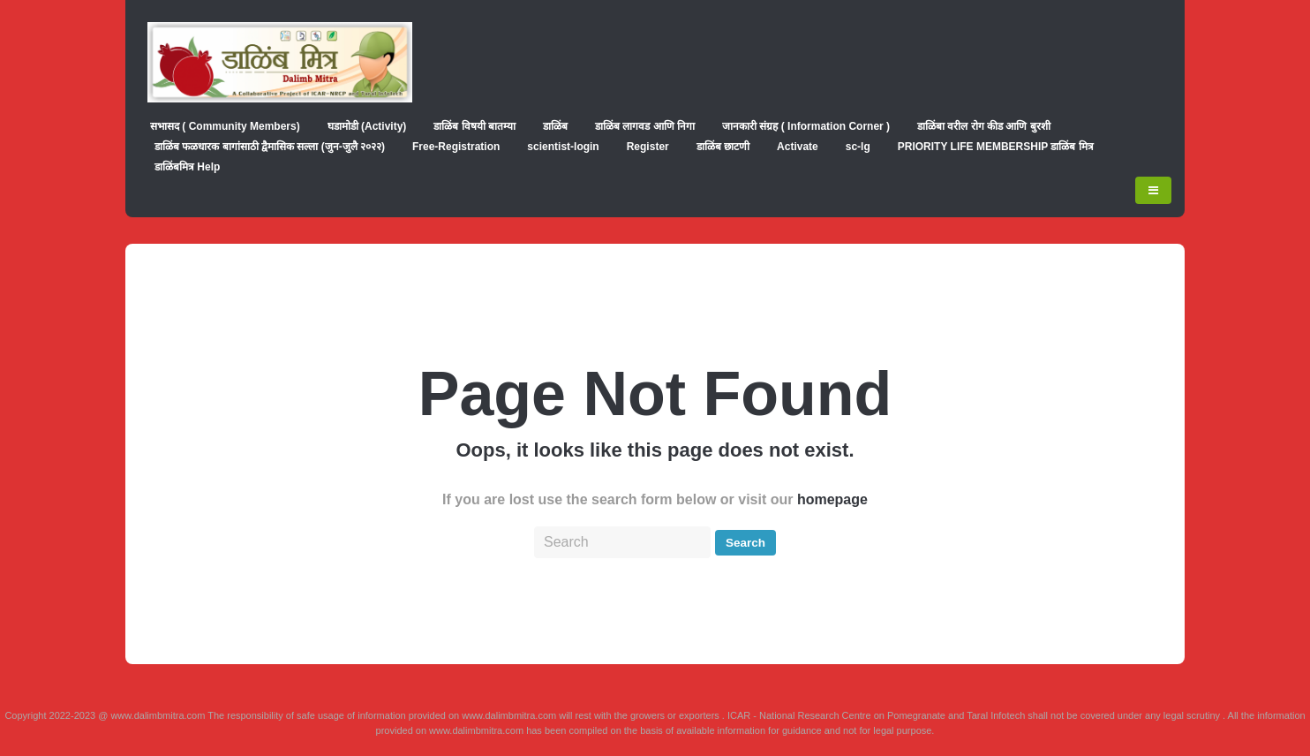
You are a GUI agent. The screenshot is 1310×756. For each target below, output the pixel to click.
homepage (832, 499)
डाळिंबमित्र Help (187, 167)
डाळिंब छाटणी (722, 146)
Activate (797, 146)
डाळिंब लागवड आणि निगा (645, 126)
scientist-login (563, 146)
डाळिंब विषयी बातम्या (474, 126)
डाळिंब (555, 126)
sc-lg (858, 146)
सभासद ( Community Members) (225, 126)
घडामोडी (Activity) (367, 126)
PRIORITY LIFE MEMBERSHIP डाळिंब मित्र (996, 146)
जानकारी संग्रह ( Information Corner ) (806, 126)
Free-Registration (456, 146)
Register (648, 146)
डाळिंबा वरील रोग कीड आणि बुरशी (983, 126)
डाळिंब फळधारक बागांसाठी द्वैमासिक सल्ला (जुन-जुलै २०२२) (269, 146)
